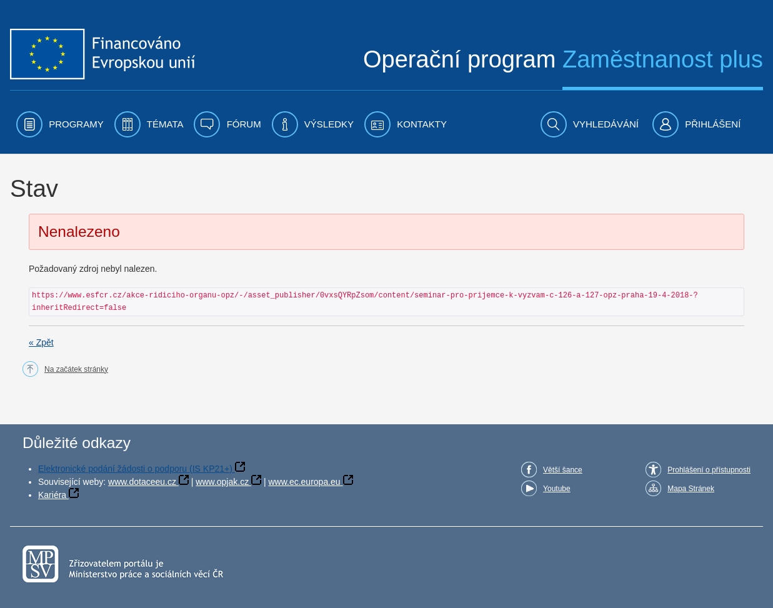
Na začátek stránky (76, 369)
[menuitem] (59, 124)
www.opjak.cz (222, 482)
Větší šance (562, 470)
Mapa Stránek (690, 488)
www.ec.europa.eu (304, 482)
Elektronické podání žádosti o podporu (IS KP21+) (135, 469)
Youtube (557, 488)
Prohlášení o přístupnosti (709, 470)
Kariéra (52, 495)
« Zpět (41, 342)
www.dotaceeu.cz (142, 482)
